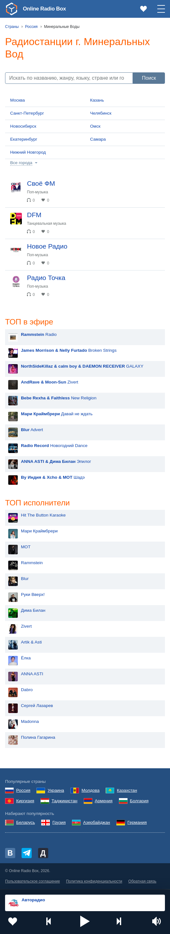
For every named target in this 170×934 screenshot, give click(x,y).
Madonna (30, 722)
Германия (137, 823)
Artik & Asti (31, 643)
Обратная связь (142, 882)
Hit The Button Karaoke (43, 516)
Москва (17, 100)
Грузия (59, 823)
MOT (25, 547)
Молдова (91, 791)
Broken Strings (68, 350)
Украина (56, 791)
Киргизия (25, 801)
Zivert (49, 382)
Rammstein (32, 563)
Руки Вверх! (33, 595)
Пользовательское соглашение (32, 882)
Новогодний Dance (54, 446)
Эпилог (56, 461)
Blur (25, 579)
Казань (97, 100)
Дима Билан (33, 611)
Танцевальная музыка (46, 223)
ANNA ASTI (32, 674)
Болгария (139, 801)
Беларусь (25, 823)
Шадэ (53, 477)
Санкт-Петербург (27, 113)
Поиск (149, 78)
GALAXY (82, 366)
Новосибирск (23, 126)
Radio (39, 334)
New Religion (58, 398)
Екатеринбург (23, 139)
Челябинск (100, 113)
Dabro (27, 690)
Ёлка (26, 659)
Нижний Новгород (28, 152)
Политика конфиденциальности (94, 882)
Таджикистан (64, 801)
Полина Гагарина (38, 738)
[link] (11, 9)
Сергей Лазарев (37, 706)
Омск (95, 126)
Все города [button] (21, 162)
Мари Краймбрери (39, 532)
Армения (104, 801)
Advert (32, 430)
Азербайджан (96, 823)
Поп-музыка (37, 192)
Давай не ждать (57, 414)
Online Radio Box (46, 8)
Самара (98, 139)
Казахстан (127, 791)
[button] (85, 921)
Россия (23, 791)
